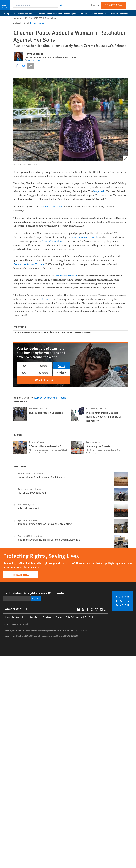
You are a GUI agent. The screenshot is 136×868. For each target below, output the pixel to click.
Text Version (90, 617)
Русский (40, 23)
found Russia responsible (84, 237)
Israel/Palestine (100, 13)
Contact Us (9, 617)
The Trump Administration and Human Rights (58, 13)
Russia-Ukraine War (121, 13)
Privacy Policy (34, 617)
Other (61, 372)
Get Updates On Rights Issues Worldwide (33, 593)
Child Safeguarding (74, 617)
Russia (62, 397)
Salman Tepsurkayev (53, 241)
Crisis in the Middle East (23, 13)
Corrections (21, 617)
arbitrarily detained (66, 275)
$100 (43, 365)
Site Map (60, 617)
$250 (61, 365)
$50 (26, 365)
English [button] (95, 5)
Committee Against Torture (28, 264)
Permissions (48, 617)
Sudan (85, 13)
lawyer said (99, 191)
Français (33, 23)
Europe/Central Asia (45, 397)
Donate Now (113, 5)
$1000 (43, 372)
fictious (46, 299)
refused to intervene (52, 206)
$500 (26, 372)
